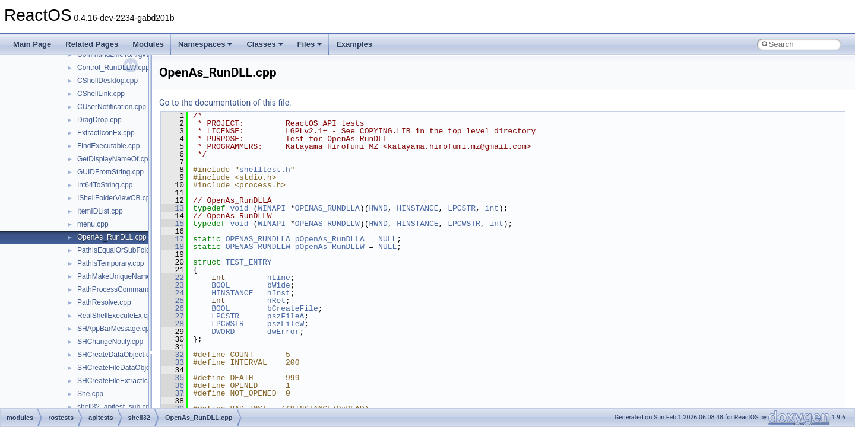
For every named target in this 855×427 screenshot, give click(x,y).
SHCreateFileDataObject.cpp (123, 368)
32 (172, 354)
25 (172, 300)
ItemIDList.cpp (100, 211)
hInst (278, 293)
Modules (148, 44)
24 (172, 293)
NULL (387, 239)
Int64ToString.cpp (104, 185)
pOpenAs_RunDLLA (330, 239)
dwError (283, 331)
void (239, 208)
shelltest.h (264, 169)
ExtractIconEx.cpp (106, 133)
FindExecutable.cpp (108, 146)
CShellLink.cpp (101, 94)
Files (309, 44)
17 (172, 239)
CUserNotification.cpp (111, 107)
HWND (378, 208)
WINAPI (272, 208)
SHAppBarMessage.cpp (115, 328)
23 (172, 285)
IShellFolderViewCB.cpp (115, 198)
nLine (278, 277)
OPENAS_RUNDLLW (327, 223)
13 (172, 208)
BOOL (220, 285)
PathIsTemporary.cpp (110, 263)
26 (172, 308)
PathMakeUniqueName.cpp (120, 276)
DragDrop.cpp (99, 120)
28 (172, 323)
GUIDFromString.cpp (110, 172)
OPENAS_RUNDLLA (327, 208)
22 (172, 277)
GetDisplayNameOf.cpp (114, 159)
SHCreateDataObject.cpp (117, 354)
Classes (264, 44)
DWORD (223, 331)
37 (172, 393)
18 (172, 246)
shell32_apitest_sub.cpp (115, 407)
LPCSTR (462, 208)
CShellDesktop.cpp (107, 81)
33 (172, 362)
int (492, 208)
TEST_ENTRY (249, 262)
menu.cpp (93, 224)
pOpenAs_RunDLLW (330, 246)
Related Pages (91, 44)
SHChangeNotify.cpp (110, 341)
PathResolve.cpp (104, 302)
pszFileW (285, 323)
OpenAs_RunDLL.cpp (112, 237)
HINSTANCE (417, 208)
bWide (278, 285)
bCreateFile (292, 308)
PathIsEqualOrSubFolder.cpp (123, 250)
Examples (354, 44)
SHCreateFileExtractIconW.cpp (126, 381)
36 (172, 385)
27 (172, 316)
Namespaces (205, 44)
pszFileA (285, 316)
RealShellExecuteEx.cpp (116, 315)
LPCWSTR (464, 223)
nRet (276, 300)
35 (172, 377)
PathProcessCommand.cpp (120, 289)
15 (172, 223)
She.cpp (90, 394)
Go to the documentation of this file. (225, 102)
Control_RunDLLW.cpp (113, 67)
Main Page (32, 44)
